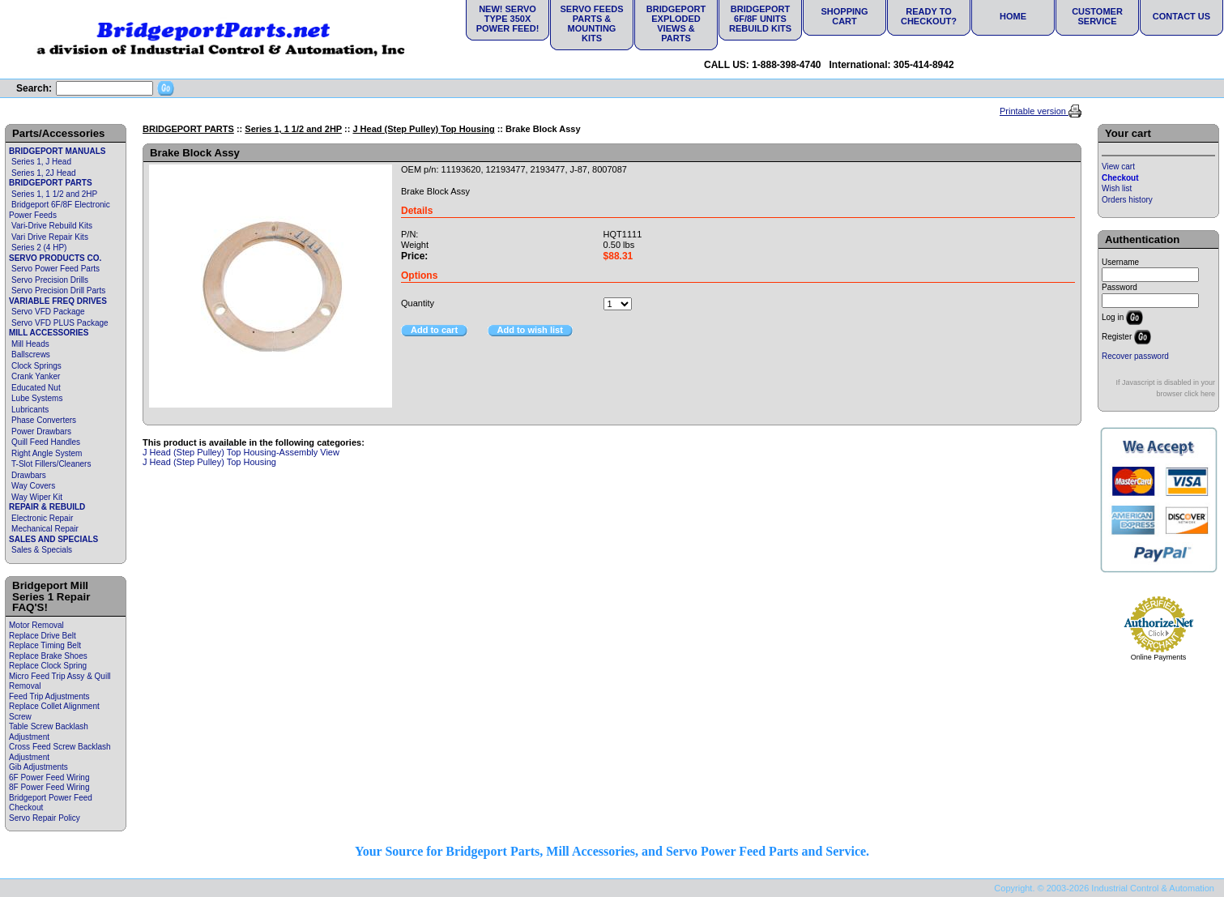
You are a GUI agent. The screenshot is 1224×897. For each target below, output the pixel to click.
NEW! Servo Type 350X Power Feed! (507, 18)
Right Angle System (46, 453)
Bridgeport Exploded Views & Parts (676, 23)
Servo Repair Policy (44, 818)
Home (1013, 16)
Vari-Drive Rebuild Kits (51, 225)
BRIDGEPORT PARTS (50, 182)
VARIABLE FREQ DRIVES (58, 301)
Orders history (1127, 199)
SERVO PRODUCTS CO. (55, 258)
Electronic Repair (42, 518)
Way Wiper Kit (36, 497)
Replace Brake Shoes (48, 655)
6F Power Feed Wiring (49, 777)
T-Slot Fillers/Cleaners (51, 463)
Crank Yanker (35, 376)
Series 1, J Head (41, 161)
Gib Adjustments (38, 766)
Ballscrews (30, 354)
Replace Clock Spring (48, 665)
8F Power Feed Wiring (49, 787)
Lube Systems (36, 398)
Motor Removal (36, 625)
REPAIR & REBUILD (47, 506)
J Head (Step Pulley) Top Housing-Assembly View (241, 452)
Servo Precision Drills (49, 280)
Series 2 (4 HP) (38, 247)
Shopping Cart (844, 16)
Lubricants (30, 409)
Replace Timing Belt (45, 645)
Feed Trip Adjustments (49, 696)
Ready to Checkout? (929, 16)
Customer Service (1097, 16)
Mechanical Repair (45, 528)
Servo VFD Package (48, 311)
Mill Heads (30, 344)
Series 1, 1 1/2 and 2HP (54, 194)
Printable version (1034, 111)
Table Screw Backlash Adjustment (48, 731)
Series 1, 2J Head (43, 173)
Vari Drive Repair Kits (49, 237)
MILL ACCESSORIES (48, 332)
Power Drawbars (41, 431)
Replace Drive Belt (42, 635)
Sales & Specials (41, 549)
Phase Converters (43, 420)
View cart (1118, 166)
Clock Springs (36, 365)
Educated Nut (36, 387)
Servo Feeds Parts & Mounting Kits (591, 23)
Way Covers (33, 485)
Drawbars (28, 475)
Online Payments (1159, 657)
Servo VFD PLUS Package (60, 322)
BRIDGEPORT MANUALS (57, 151)
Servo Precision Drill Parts (58, 290)
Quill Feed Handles (45, 442)
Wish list (1117, 188)
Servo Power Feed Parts (55, 268)
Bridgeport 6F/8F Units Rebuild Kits (760, 18)
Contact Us (1181, 16)
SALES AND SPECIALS (53, 539)
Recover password (1135, 356)
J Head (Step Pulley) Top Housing (423, 129)
